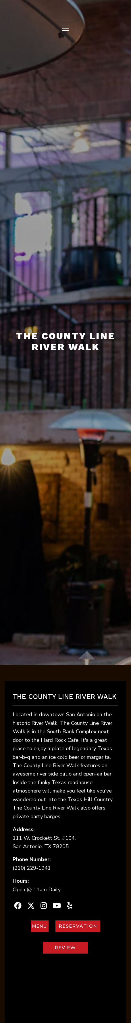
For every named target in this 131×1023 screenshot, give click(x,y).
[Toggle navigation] (65, 28)
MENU (40, 925)
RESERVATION (80, 925)
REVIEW (71, 947)
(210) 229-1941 (32, 867)
